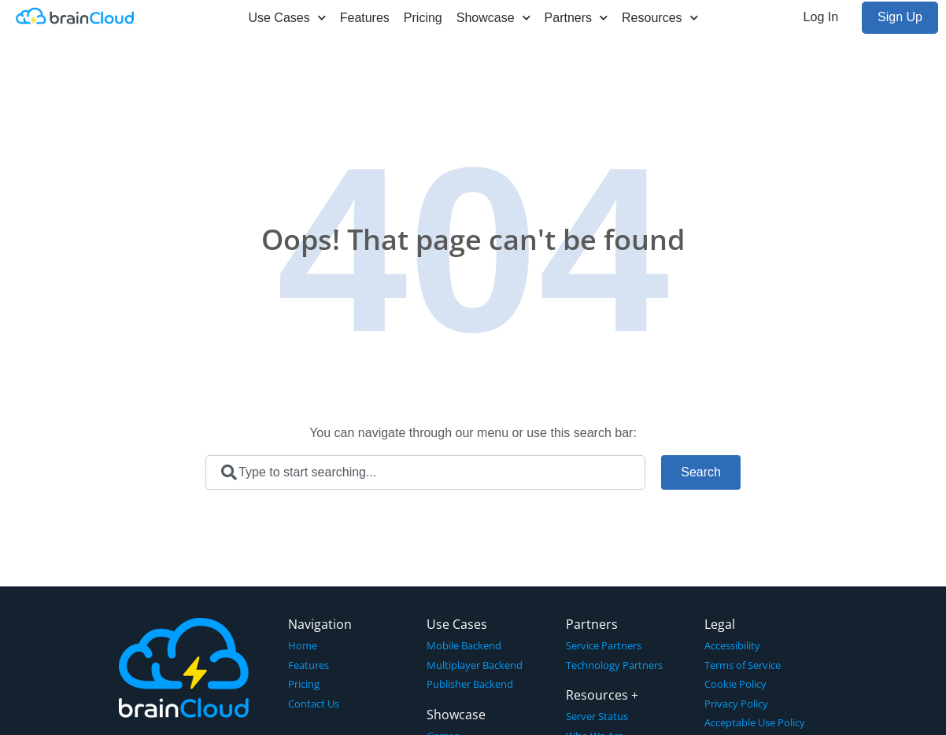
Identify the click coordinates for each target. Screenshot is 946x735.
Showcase (493, 18)
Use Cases (286, 18)
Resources (659, 18)
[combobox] (425, 472)
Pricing (423, 17)
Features (365, 17)
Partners (576, 18)
